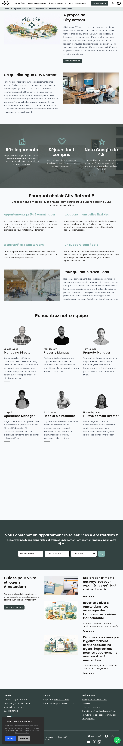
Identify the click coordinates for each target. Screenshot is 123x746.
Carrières (86, 703)
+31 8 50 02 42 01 (61, 699)
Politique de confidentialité (94, 699)
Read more (88, 596)
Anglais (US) (94, 736)
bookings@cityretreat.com (61, 703)
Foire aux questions (91, 707)
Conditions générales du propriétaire (99, 711)
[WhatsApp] (117, 740)
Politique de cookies (22, 733)
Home (6, 9)
